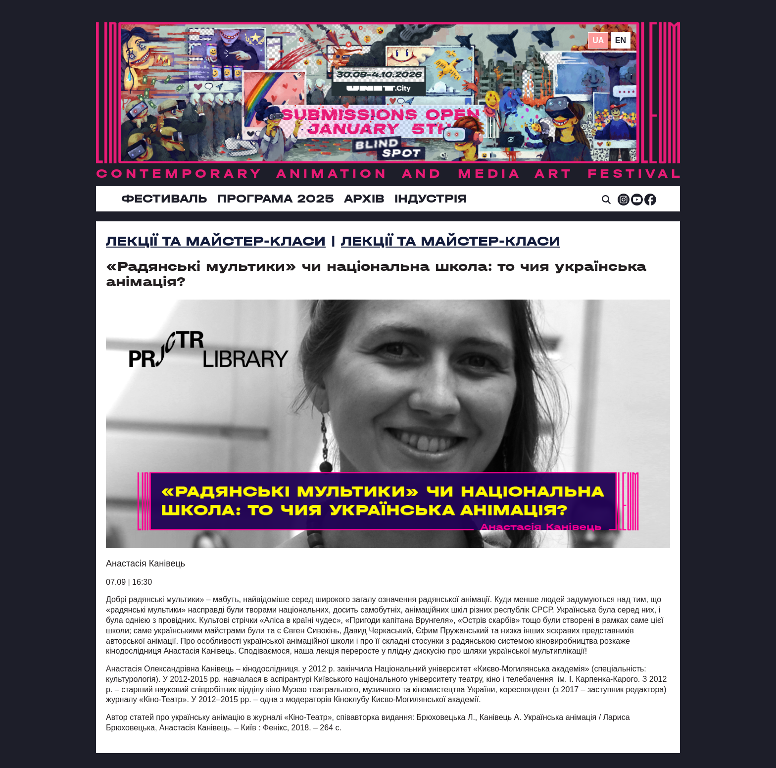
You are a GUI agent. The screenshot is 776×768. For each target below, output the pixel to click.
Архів (364, 198)
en (620, 40)
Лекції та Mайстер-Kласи (216, 241)
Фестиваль (164, 198)
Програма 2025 (275, 198)
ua (598, 40)
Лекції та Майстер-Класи (450, 241)
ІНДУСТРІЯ (430, 198)
